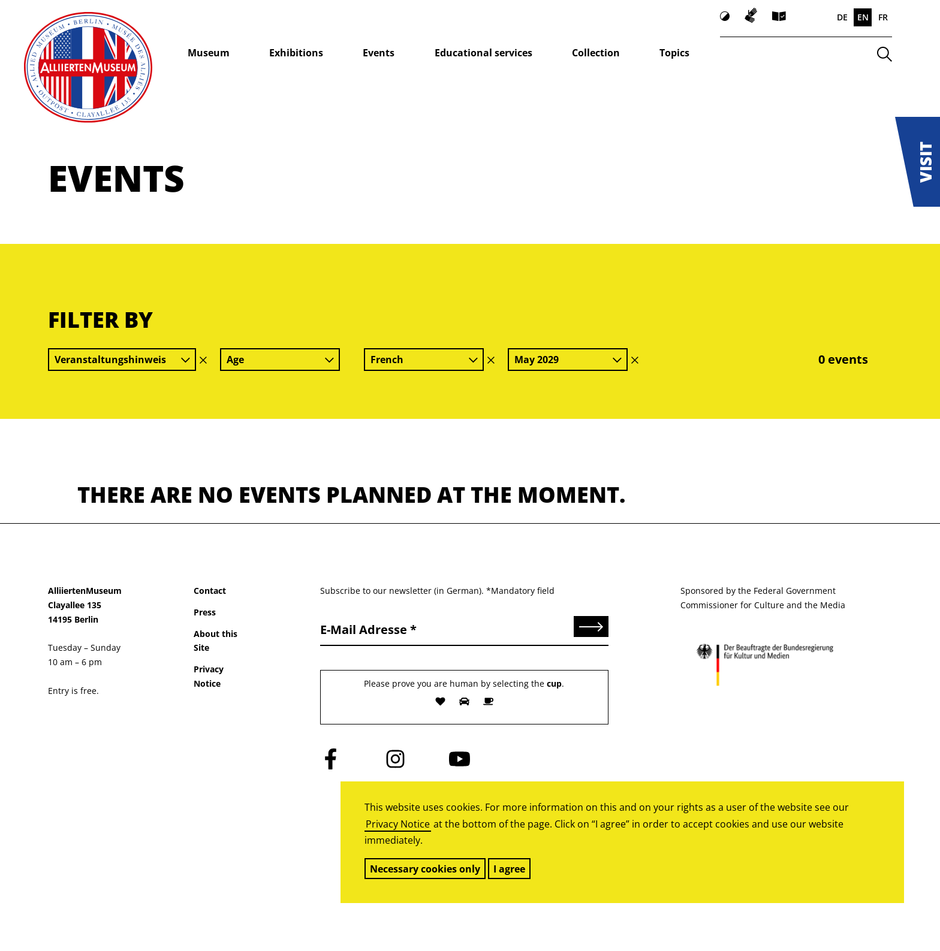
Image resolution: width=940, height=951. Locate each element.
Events (378, 52)
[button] (917, 162)
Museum (209, 52)
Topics (674, 52)
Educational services (483, 52)
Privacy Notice (398, 824)
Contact (210, 590)
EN (863, 17)
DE (842, 17)
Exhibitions (296, 52)
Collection (596, 52)
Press (205, 612)
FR (883, 17)
